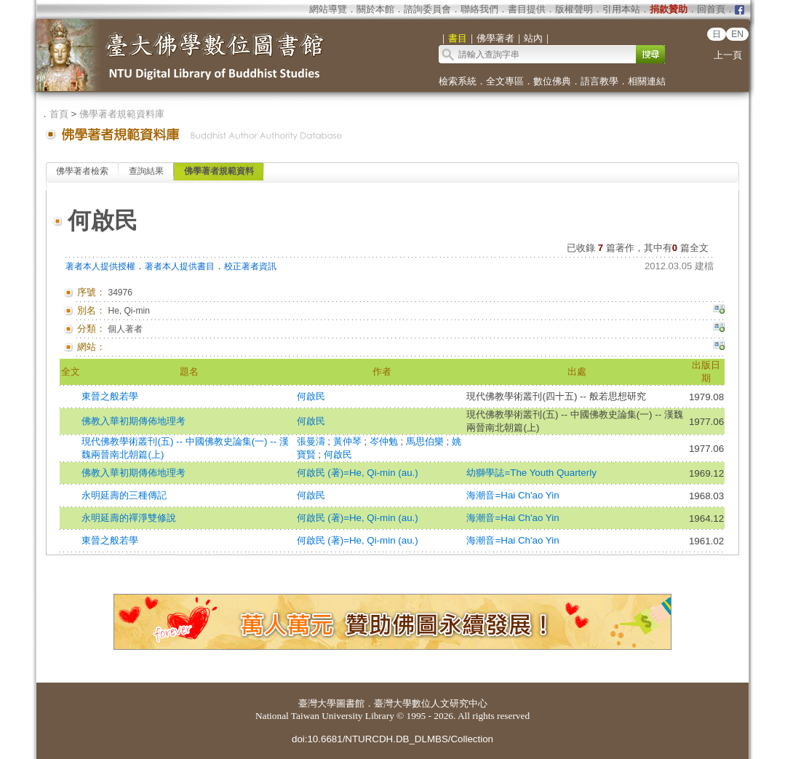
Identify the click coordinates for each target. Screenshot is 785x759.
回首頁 (711, 9)
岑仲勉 (385, 441)
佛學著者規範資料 (219, 171)
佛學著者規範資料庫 (121, 113)
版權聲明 (574, 9)
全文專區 (505, 81)
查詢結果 (146, 171)
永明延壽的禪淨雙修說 (128, 517)
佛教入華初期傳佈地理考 (133, 421)
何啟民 (311, 396)
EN (737, 34)
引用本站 (621, 9)
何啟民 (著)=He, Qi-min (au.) (357, 472)
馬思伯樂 (426, 441)
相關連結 (647, 81)
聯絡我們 (479, 9)
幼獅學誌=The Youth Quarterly (531, 472)
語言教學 (599, 81)
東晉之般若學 (109, 396)
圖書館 (350, 703)
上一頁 (728, 54)
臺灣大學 (317, 703)
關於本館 (375, 9)
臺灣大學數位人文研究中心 (430, 703)
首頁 (58, 113)
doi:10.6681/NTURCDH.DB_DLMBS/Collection (392, 739)
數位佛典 (552, 81)
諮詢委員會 (427, 9)
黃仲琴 (348, 441)
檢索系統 (458, 81)
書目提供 (527, 9)
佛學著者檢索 (82, 171)
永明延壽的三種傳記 (124, 495)
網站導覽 (328, 9)
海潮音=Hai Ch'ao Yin (512, 495)
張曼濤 (312, 441)
